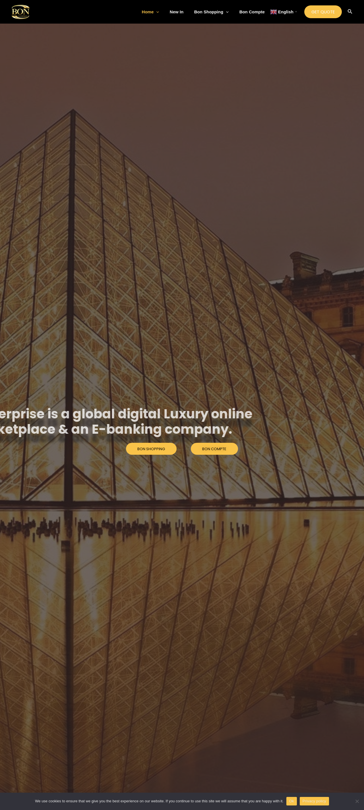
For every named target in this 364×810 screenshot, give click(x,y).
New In (182, 11)
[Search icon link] (350, 12)
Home (158, 12)
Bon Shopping (214, 12)
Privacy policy (314, 801)
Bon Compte (253, 11)
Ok (291, 801)
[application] (164, 12)
